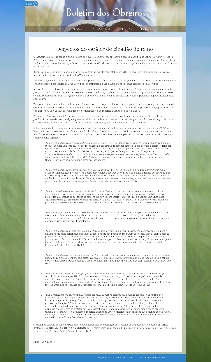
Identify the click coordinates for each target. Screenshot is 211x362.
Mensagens (124, 28)
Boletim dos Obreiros (105, 12)
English (182, 2)
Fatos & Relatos (101, 28)
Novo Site (79, 28)
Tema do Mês (146, 28)
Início (62, 28)
